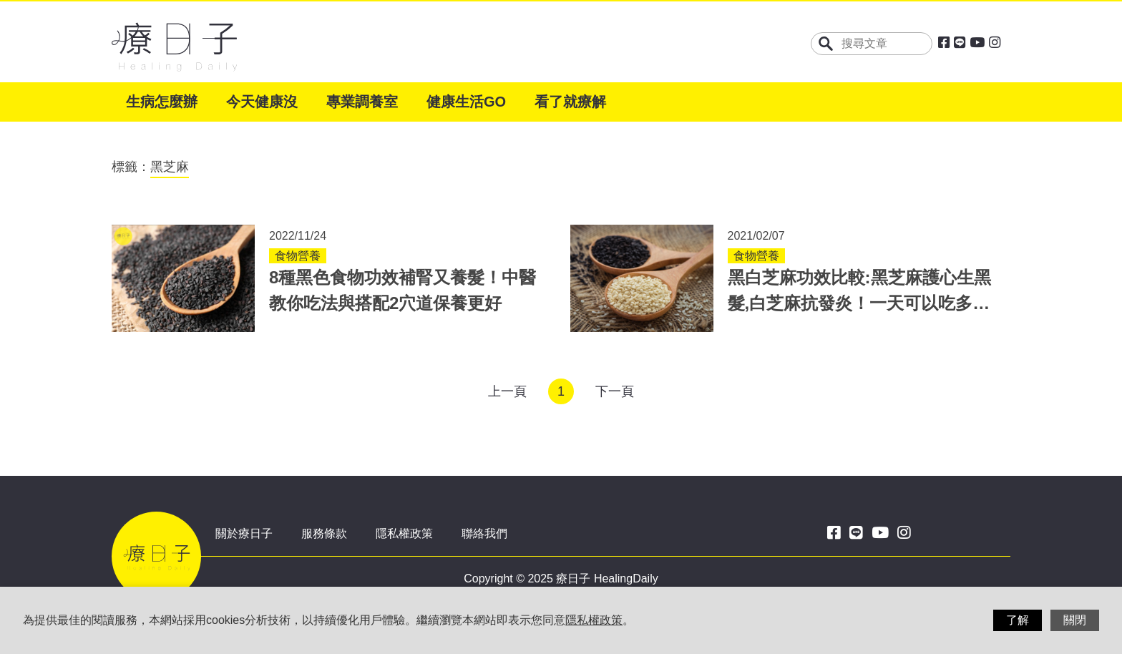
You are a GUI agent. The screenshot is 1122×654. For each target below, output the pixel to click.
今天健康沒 (262, 101)
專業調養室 (362, 101)
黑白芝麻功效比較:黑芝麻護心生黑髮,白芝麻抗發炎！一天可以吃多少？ (859, 303)
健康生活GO (466, 101)
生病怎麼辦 (161, 101)
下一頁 (614, 391)
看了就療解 (570, 101)
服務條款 (324, 533)
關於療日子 (244, 533)
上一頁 (507, 391)
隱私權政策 (404, 533)
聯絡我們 (484, 533)
